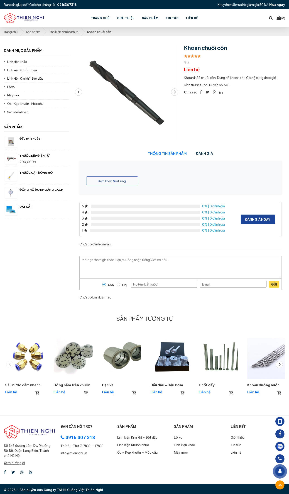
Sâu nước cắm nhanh (23, 385)
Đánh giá (204, 153)
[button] (174, 92)
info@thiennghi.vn (74, 453)
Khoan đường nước (263, 385)
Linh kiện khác (17, 62)
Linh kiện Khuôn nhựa (63, 32)
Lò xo (11, 87)
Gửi (274, 284)
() (281, 18)
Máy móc (13, 95)
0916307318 (67, 4)
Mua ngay (277, 4)
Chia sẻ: (190, 92)
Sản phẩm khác (17, 112)
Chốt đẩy (207, 385)
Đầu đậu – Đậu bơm (166, 385)
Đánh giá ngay (257, 219)
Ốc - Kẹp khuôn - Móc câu (25, 103)
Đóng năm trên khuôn (72, 385)
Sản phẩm (33, 32)
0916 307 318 (78, 437)
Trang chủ (10, 32)
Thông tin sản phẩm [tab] (167, 153)
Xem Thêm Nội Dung (112, 181)
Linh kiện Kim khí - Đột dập (25, 78)
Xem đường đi (14, 463)
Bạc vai (108, 385)
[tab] (36, 49)
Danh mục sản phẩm (23, 50)
